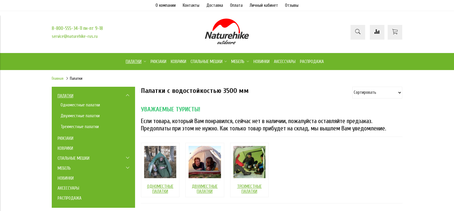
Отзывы (291, 5)
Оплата (236, 5)
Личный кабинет (264, 5)
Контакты (191, 5)
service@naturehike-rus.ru (75, 36)
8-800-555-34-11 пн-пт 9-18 (77, 28)
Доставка (214, 5)
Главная (57, 78)
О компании (166, 5)
